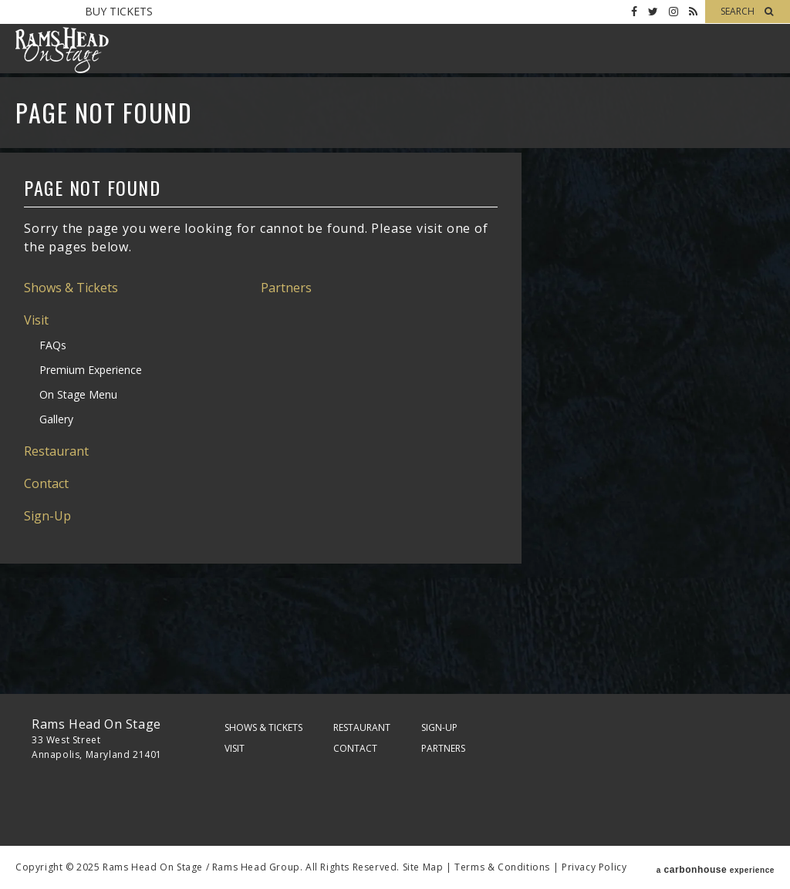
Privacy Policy (594, 867)
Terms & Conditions (502, 867)
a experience (716, 867)
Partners (286, 287)
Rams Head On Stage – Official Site (62, 50)
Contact (46, 483)
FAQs (52, 345)
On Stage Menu (78, 394)
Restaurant (56, 451)
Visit (36, 319)
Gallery (56, 419)
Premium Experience (90, 369)
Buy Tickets (119, 11)
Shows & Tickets (71, 287)
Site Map (423, 867)
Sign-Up (47, 515)
